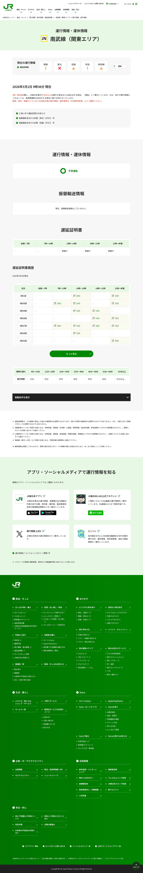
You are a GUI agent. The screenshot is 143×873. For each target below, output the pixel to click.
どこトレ (94, 531)
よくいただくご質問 (50, 616)
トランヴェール (84, 660)
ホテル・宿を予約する (86, 642)
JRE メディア (83, 657)
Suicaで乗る (84, 736)
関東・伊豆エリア (84, 616)
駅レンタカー (112, 660)
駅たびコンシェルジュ (115, 657)
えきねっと (18, 616)
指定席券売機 (19, 623)
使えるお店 (111, 726)
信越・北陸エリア (84, 619)
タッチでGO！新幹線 (86, 748)
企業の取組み (49, 824)
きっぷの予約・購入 (23, 607)
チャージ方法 (112, 722)
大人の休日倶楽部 (113, 653)
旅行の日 (46, 727)
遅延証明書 (24, 67)
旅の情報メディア (86, 648)
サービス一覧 (20, 709)
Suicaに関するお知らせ (117, 736)
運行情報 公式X (35, 531)
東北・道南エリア (84, 612)
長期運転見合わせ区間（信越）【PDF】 (35, 122)
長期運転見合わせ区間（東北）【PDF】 (35, 118)
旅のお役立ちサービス (117, 648)
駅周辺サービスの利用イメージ (54, 710)
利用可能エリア (84, 741)
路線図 (16, 673)
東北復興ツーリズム (85, 667)
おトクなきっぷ (20, 612)
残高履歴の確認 (113, 719)
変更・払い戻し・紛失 (53, 607)
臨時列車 (17, 644)
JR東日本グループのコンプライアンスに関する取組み (85, 858)
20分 (78, 295)
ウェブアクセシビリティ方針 (114, 858)
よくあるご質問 (113, 730)
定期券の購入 (49, 635)
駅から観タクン (113, 674)
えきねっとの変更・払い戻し (54, 619)
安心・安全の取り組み (22, 680)
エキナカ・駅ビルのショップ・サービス (23, 702)
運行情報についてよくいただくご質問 (31, 553)
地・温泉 (110, 664)
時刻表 (16, 640)
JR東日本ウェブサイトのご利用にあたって (25, 858)
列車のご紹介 (20, 635)
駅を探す (17, 669)
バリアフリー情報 (31, 846)
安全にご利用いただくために (54, 817)
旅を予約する (84, 629)
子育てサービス (50, 701)
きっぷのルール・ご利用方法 (54, 625)
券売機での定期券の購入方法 (54, 647)
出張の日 (46, 717)
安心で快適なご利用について (25, 817)
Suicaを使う (113, 707)
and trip (81, 653)
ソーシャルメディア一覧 (81, 846)
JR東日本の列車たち (22, 658)
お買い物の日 (48, 720)
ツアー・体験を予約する (87, 638)
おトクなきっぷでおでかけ (117, 612)
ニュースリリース (75, 3)
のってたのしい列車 (21, 654)
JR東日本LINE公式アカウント (104, 496)
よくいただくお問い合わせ (94, 3)
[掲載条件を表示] (71, 397)
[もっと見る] (71, 354)
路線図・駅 (19, 664)
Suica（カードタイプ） (88, 707)
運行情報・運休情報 (21, 647)
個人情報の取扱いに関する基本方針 (53, 858)
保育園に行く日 (49, 724)
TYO (108, 671)
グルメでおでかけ (113, 619)
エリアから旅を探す (87, 607)
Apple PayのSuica (50, 644)
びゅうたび (82, 664)
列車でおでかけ (113, 616)
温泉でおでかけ (113, 623)
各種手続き (111, 712)
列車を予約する (84, 635)
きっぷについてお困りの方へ (54, 612)
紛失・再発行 (112, 715)
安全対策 (18, 824)
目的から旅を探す (115, 607)
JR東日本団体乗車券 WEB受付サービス (25, 627)
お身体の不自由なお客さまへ (25, 676)
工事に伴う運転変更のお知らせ (32, 113)
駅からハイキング (113, 667)
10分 (117, 295)
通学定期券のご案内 (50, 650)
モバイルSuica (48, 640)
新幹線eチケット (20, 619)
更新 (120, 66)
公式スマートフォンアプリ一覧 (109, 846)
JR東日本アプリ (36, 496)
